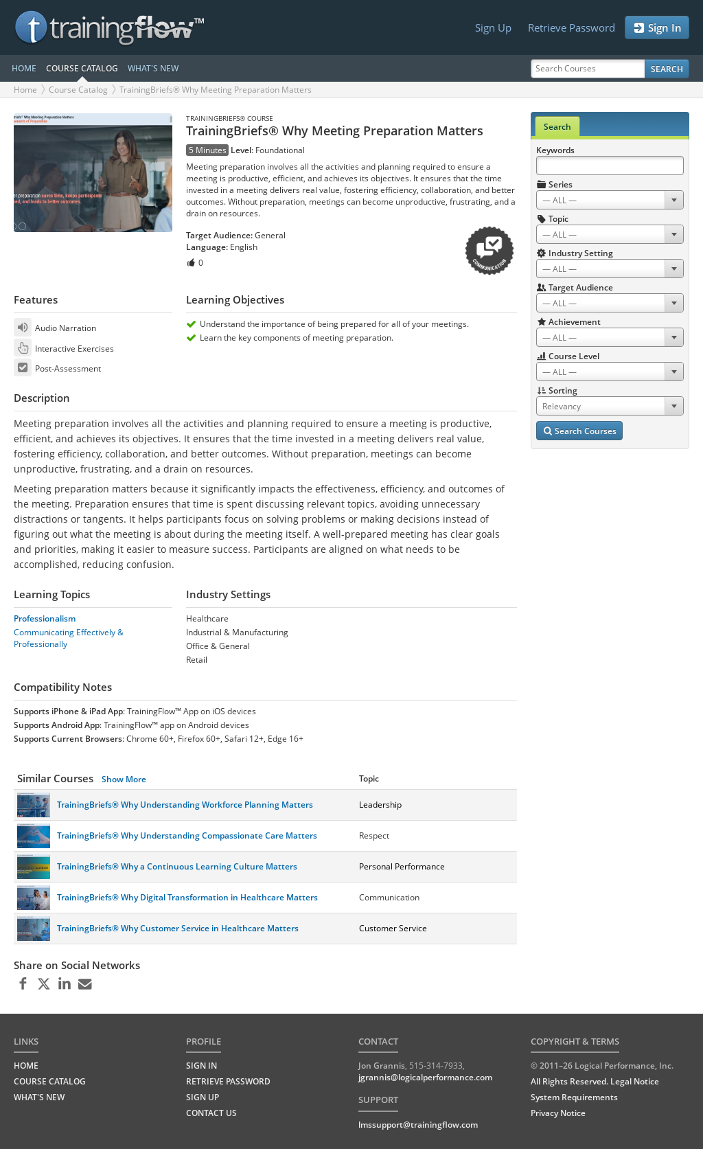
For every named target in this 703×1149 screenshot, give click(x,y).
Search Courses (579, 431)
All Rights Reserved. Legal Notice (595, 1081)
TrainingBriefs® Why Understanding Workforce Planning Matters (185, 804)
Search (667, 69)
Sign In (657, 28)
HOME (24, 68)
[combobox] (610, 200)
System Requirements (574, 1097)
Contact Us (211, 1113)
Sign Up (493, 27)
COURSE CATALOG (82, 68)
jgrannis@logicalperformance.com (425, 1077)
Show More (124, 779)
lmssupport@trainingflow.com (418, 1124)
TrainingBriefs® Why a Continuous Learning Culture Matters (177, 866)
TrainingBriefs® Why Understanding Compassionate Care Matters (187, 835)
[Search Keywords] (610, 165)
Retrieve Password (571, 27)
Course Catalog (78, 89)
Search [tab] (557, 127)
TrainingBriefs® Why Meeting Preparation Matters (215, 89)
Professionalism (45, 618)
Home (25, 89)
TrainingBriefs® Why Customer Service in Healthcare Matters (178, 928)
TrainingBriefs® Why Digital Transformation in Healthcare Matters (187, 897)
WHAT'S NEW (153, 68)
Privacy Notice (558, 1113)
